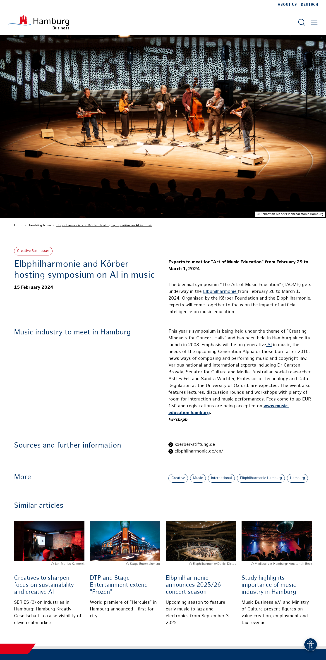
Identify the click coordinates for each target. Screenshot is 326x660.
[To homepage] (38, 22)
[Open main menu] (314, 22)
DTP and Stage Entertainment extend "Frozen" (119, 585)
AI (269, 345)
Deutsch (309, 4)
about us (287, 4)
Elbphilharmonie (220, 292)
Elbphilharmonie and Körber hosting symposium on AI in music (104, 225)
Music (198, 478)
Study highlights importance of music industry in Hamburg (269, 585)
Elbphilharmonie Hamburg (261, 478)
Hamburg (297, 478)
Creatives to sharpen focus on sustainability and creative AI (44, 585)
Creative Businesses (33, 251)
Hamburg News (39, 225)
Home (18, 225)
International (221, 478)
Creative (178, 478)
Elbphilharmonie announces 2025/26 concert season (193, 585)
